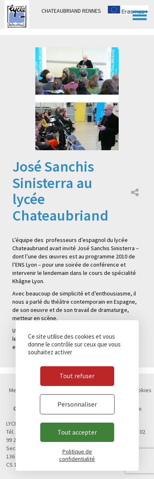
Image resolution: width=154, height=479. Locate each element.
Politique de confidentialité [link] (77, 455)
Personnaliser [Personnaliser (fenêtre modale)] (77, 404)
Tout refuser (77, 376)
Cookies (141, 390)
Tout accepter (77, 432)
